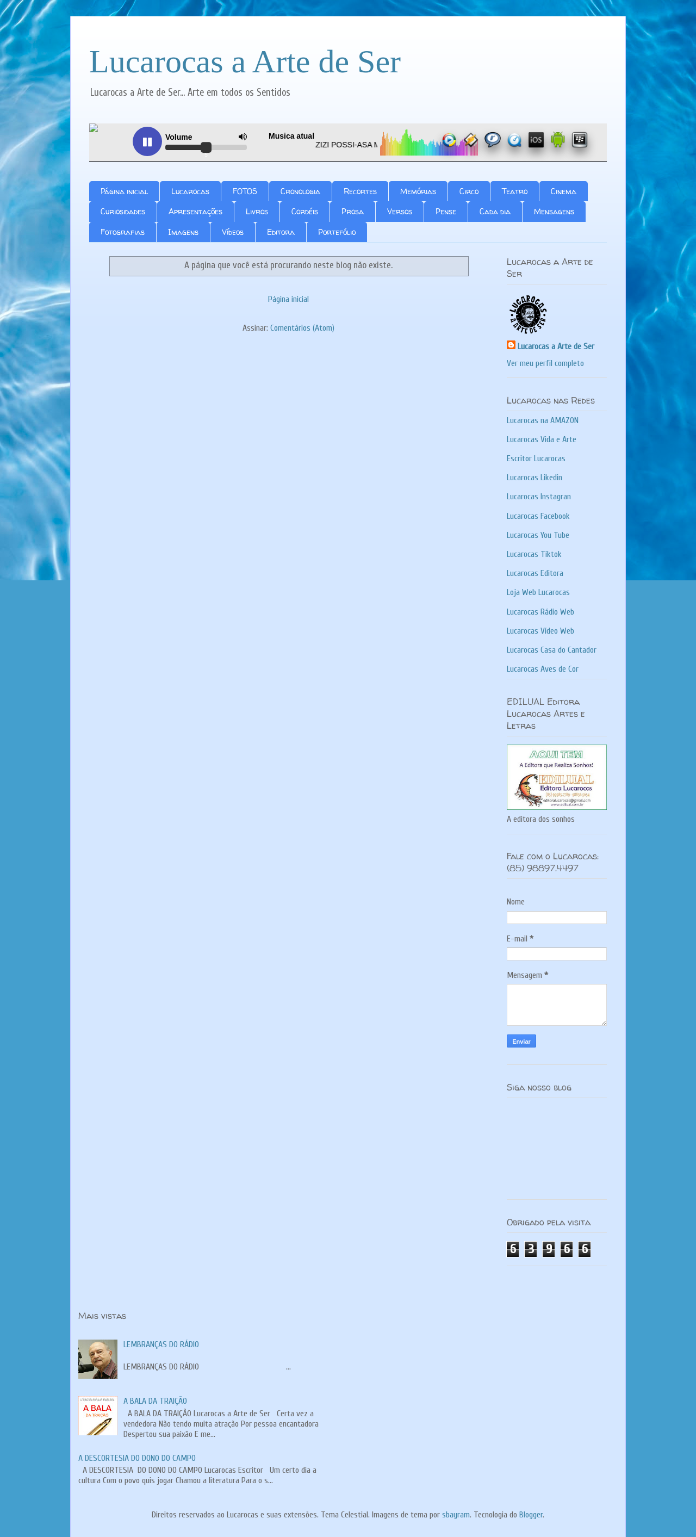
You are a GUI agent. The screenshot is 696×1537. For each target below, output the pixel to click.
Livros (257, 211)
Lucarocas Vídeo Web (540, 631)
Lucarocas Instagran (539, 496)
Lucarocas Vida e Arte (541, 439)
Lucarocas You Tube (538, 535)
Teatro (514, 191)
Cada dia (495, 211)
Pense (446, 211)
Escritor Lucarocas (536, 458)
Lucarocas (190, 191)
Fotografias (123, 232)
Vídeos (233, 232)
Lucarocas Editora (535, 573)
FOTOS (245, 191)
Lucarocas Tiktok (534, 554)
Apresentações (195, 211)
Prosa (352, 211)
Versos (399, 211)
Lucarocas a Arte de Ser (245, 61)
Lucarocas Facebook (538, 516)
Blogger (531, 1515)
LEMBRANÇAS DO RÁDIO (161, 1344)
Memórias (418, 191)
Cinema (563, 191)
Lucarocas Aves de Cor (543, 669)
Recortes (360, 191)
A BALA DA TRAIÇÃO (155, 1401)
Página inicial (124, 191)
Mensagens (554, 211)
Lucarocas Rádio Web (540, 612)
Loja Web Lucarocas (538, 592)
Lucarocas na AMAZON (543, 420)
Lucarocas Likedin (534, 477)
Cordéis (304, 211)
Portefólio (337, 232)
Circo (468, 191)
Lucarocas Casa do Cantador (551, 650)
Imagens (183, 232)
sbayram (456, 1515)
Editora (281, 232)
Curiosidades (123, 211)
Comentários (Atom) (302, 328)
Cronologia (300, 191)
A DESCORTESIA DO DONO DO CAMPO (137, 1458)
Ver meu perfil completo (545, 363)
